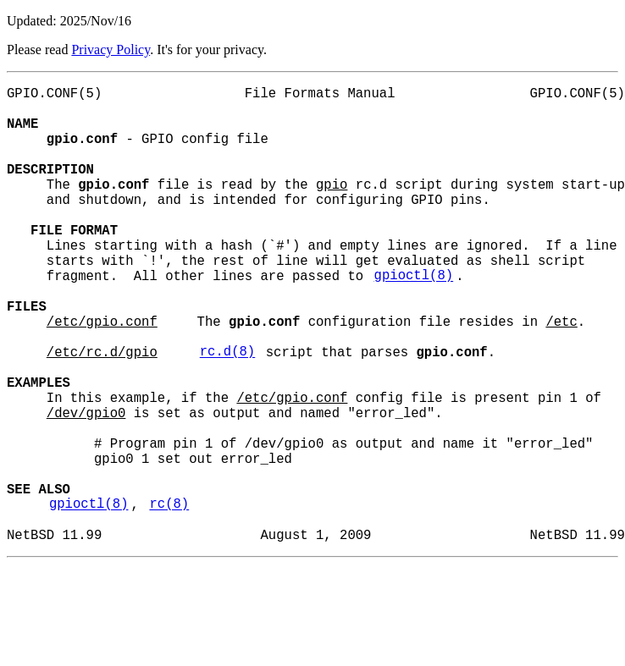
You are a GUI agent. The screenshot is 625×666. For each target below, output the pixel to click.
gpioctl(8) (414, 319)
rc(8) (169, 598)
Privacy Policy (110, 49)
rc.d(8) (228, 412)
